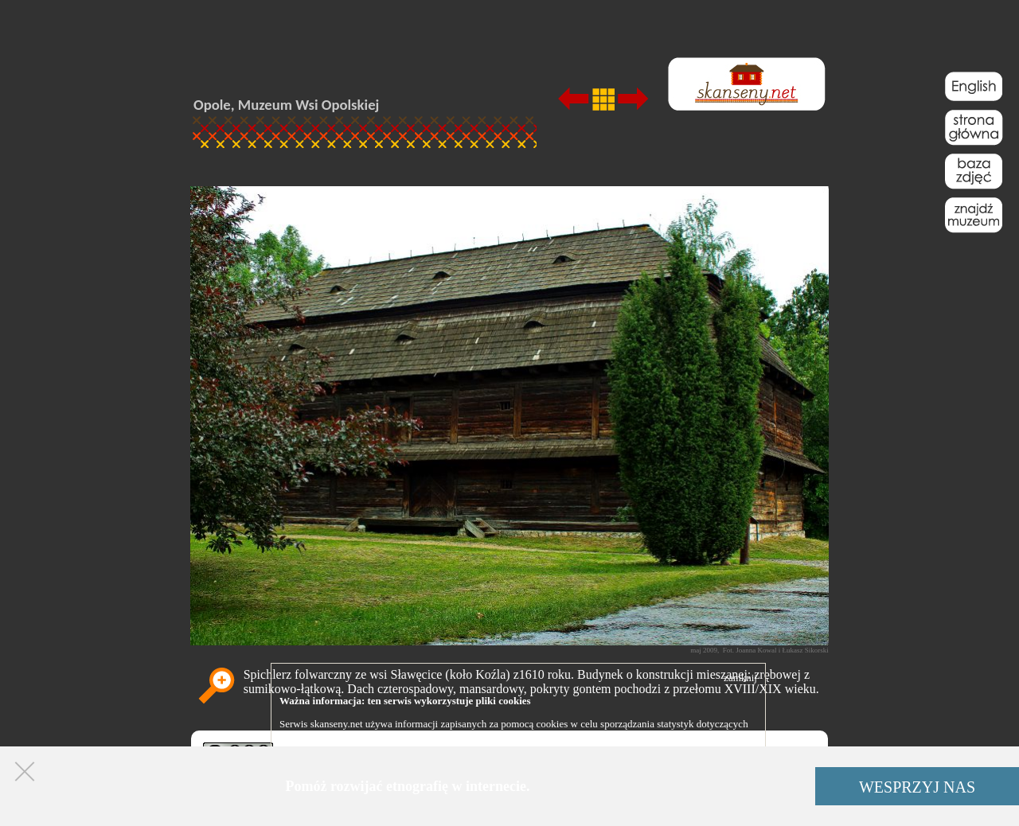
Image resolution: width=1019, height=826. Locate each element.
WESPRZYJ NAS (917, 787)
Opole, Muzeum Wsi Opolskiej (286, 104)
